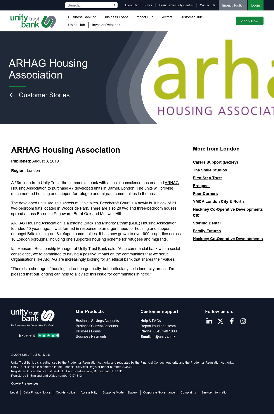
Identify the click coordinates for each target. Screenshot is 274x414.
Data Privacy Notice (36, 392)
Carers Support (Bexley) (215, 162)
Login (255, 5)
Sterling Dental (207, 223)
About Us (131, 5)
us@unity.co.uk (163, 337)
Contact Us (207, 5)
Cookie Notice (65, 392)
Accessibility (89, 392)
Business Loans (116, 17)
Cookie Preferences (24, 383)
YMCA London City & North (218, 201)
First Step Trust (207, 178)
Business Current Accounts (97, 326)
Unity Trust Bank (92, 248)
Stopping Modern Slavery (120, 392)
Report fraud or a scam (158, 326)
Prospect (201, 185)
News (148, 5)
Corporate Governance (159, 392)
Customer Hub (191, 17)
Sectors (166, 17)
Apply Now (249, 21)
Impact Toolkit (232, 5)
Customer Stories (39, 95)
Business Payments (91, 336)
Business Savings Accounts (97, 321)
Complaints (188, 392)
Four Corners (205, 193)
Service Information (214, 392)
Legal (14, 392)
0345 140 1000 (165, 331)
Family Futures (207, 231)
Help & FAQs (150, 321)
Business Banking (82, 17)
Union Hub (76, 25)
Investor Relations (106, 25)
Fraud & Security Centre (176, 5)
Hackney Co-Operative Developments (228, 238)
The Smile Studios (210, 170)
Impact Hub (144, 17)
